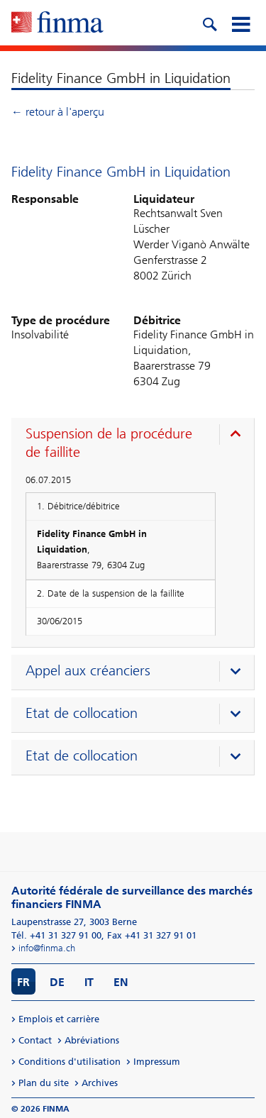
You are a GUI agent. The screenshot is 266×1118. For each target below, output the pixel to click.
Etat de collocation (82, 712)
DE (57, 982)
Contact (35, 1040)
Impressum (156, 1061)
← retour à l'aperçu (57, 111)
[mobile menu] (240, 23)
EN (120, 982)
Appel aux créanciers (88, 670)
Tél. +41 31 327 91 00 (56, 935)
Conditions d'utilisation (69, 1061)
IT (89, 982)
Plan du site (43, 1083)
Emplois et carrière (58, 1019)
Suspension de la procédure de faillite (109, 442)
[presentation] (136, 444)
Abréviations (92, 1040)
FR (23, 982)
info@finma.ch (46, 948)
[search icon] (209, 23)
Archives (100, 1083)
